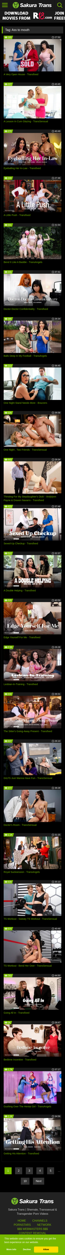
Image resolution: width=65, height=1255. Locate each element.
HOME (22, 1220)
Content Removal (32, 1233)
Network (44, 1224)
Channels (39, 1220)
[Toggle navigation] (5, 5)
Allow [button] (46, 1249)
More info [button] (11, 1249)
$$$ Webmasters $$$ (32, 1229)
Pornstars (22, 1224)
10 (25, 1181)
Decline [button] (27, 1249)
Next (38, 1181)
